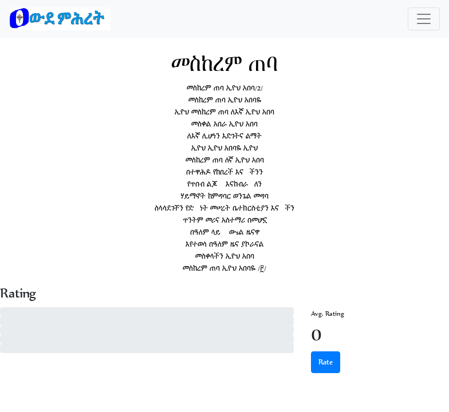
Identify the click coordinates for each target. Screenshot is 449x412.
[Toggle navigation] (424, 18)
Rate (325, 361)
